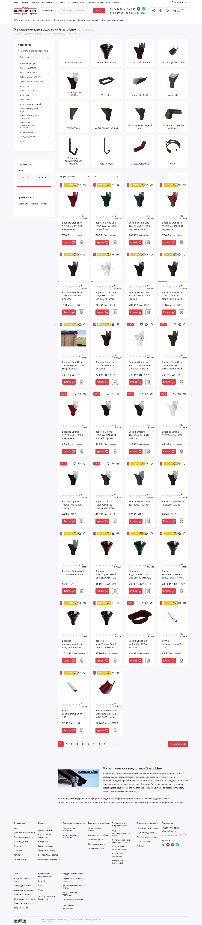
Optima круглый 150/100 (34, 81)
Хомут (34, 141)
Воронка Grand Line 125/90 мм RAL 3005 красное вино (72, 226)
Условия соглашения (23, 837)
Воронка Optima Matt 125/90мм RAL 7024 (140, 503)
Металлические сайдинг (98, 835)
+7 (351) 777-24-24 (122, 8)
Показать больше (178, 744)
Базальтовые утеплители (118, 855)
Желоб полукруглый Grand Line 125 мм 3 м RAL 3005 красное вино (106, 714)
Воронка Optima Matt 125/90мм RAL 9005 (73, 573)
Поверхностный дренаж (148, 828)
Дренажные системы (112, 20)
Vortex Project (34, 100)
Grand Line (34, 57)
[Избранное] (167, 10)
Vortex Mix (34, 95)
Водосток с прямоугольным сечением (28, 125)
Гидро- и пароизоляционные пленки (121, 833)
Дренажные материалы (147, 837)
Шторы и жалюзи (21, 908)
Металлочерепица (41, 20)
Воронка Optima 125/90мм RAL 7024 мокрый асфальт (105, 435)
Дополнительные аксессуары (70, 907)
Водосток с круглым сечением (29, 116)
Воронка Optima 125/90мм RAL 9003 (172, 433)
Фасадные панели (96, 848)
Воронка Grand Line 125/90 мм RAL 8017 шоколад (72, 295)
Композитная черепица (48, 855)
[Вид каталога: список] (178, 176)
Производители (21, 841)
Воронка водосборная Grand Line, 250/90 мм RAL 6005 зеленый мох (139, 574)
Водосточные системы (88, 20)
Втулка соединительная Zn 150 (72, 713)
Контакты (118, 2)
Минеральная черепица (49, 859)
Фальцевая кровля (46, 850)
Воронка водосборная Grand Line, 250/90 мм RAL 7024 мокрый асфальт (172, 574)
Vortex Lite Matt (34, 90)
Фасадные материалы (64, 20)
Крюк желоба (26, 132)
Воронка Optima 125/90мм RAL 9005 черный (72, 504)
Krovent (41, 881)
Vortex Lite (34, 86)
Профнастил (44, 841)
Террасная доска (95, 839)
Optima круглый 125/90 (34, 77)
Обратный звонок (169, 831)
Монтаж (25, 2)
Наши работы (47, 2)
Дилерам (35, 2)
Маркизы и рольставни (24, 890)
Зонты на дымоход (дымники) (46, 898)
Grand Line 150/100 (34, 72)
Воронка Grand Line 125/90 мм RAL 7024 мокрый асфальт (139, 226)
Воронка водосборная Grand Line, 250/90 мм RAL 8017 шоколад (72, 644)
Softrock (140, 846)
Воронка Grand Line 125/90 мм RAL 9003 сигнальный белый (105, 295)
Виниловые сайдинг (96, 844)
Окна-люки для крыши (24, 903)
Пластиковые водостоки (69, 829)
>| (115, 744)
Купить (69, 242)
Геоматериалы (143, 841)
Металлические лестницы (70, 893)
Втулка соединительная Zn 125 (172, 644)
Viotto (40, 890)
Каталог (47, 10)
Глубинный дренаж (145, 833)
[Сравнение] (160, 10)
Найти (99, 10)
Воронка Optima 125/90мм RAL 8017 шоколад (139, 435)
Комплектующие (28, 63)
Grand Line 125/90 (34, 68)
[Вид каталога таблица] (185, 176)
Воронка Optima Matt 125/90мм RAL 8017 (173, 503)
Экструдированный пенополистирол (121, 841)
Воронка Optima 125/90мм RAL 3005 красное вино (72, 435)
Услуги (17, 855)
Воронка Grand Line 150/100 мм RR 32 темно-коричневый (172, 365)
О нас (16, 2)
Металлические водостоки (33, 51)
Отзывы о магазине (76, 2)
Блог (108, 2)
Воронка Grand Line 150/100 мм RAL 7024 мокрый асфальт (73, 365)
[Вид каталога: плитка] (171, 176)
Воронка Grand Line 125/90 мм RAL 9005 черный (139, 295)
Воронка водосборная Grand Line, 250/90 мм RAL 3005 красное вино (105, 574)
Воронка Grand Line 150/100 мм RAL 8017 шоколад (106, 365)
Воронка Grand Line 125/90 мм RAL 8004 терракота (172, 226)
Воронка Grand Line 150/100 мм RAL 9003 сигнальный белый (140, 365)
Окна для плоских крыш (24, 899)
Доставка (61, 2)
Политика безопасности (24, 833)
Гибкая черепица (22, 20)
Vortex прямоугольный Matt (34, 110)
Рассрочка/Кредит (95, 2)
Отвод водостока (34, 136)
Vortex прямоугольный (34, 104)
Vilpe (40, 886)
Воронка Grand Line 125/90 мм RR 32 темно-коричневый (172, 295)
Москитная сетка (21, 894)
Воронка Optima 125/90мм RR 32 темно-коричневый (105, 504)
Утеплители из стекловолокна (119, 848)
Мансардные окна (22, 886)
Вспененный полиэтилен (117, 861)
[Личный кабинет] (154, 10)
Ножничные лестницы (73, 899)
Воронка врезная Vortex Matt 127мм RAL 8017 (138, 644)
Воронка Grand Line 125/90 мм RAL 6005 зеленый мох (105, 226)
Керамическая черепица (44, 836)
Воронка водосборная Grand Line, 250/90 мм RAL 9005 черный (105, 644)
